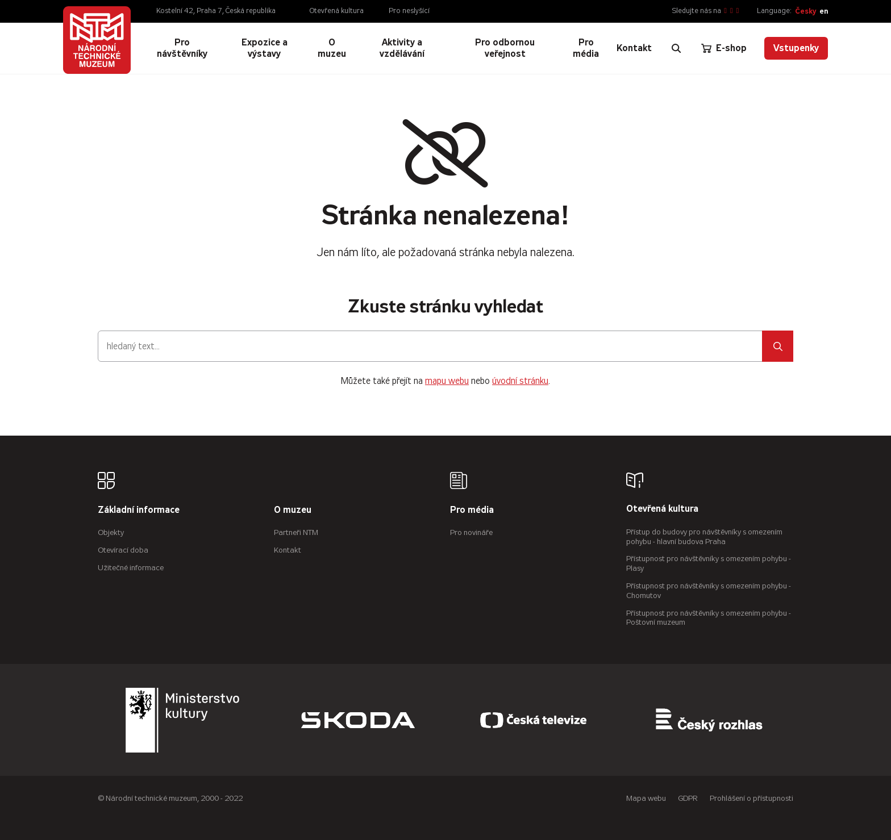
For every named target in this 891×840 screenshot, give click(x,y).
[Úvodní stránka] (97, 40)
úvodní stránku (520, 381)
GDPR (688, 798)
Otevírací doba (123, 550)
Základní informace (139, 510)
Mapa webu (646, 798)
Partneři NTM (296, 532)
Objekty (111, 532)
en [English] (823, 11)
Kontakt (287, 550)
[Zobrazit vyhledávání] (676, 48)
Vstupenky (796, 48)
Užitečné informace (131, 567)
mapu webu (447, 381)
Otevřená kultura (337, 11)
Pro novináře (471, 532)
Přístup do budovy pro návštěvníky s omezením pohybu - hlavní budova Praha (704, 537)
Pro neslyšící (409, 11)
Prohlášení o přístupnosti (751, 798)
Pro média (472, 510)
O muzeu (292, 510)
